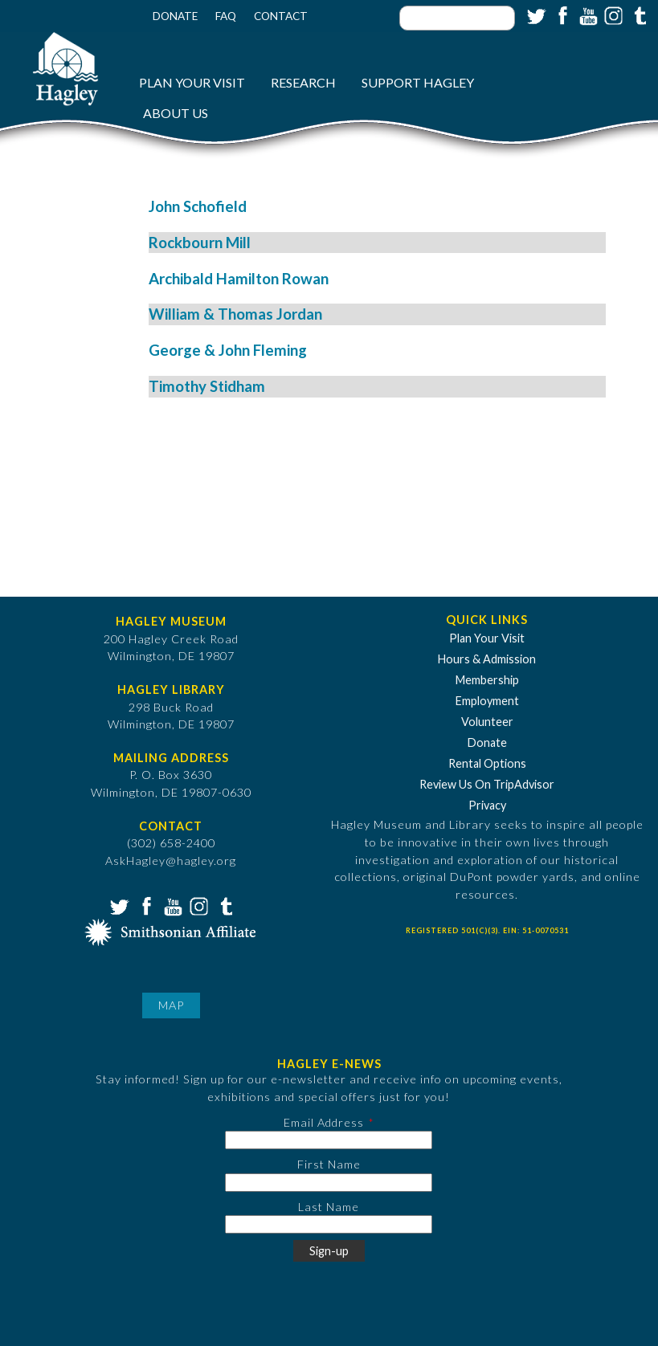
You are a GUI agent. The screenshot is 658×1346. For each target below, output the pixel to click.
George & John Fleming (228, 350)
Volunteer (487, 721)
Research (303, 82)
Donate (175, 16)
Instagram (612, 14)
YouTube (586, 14)
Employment (487, 701)
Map (171, 1005)
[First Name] (328, 1182)
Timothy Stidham (207, 386)
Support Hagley (418, 82)
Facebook (561, 14)
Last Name (328, 1206)
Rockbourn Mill (200, 242)
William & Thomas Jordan (235, 314)
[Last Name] (328, 1224)
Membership (487, 680)
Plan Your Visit (192, 82)
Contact (281, 16)
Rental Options (487, 763)
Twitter (535, 14)
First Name (329, 1164)
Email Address (324, 1122)
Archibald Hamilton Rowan (239, 279)
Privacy (487, 805)
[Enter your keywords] (457, 18)
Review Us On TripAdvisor (486, 784)
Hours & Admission (487, 659)
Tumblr (638, 14)
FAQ (225, 16)
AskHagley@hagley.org (170, 860)
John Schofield (198, 206)
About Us (175, 113)
